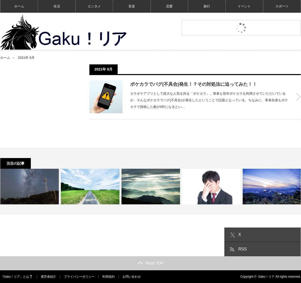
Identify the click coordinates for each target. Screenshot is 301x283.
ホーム (19, 6)
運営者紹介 (48, 276)
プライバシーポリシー (79, 276)
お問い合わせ (131, 276)
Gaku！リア (266, 276)
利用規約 (108, 276)
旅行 (206, 6)
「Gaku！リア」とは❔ (16, 276)
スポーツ (282, 6)
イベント (244, 6)
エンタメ (94, 6)
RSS (242, 249)
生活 (56, 6)
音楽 (131, 6)
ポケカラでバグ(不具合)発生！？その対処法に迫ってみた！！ (193, 84)
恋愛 (169, 6)
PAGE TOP (150, 263)
